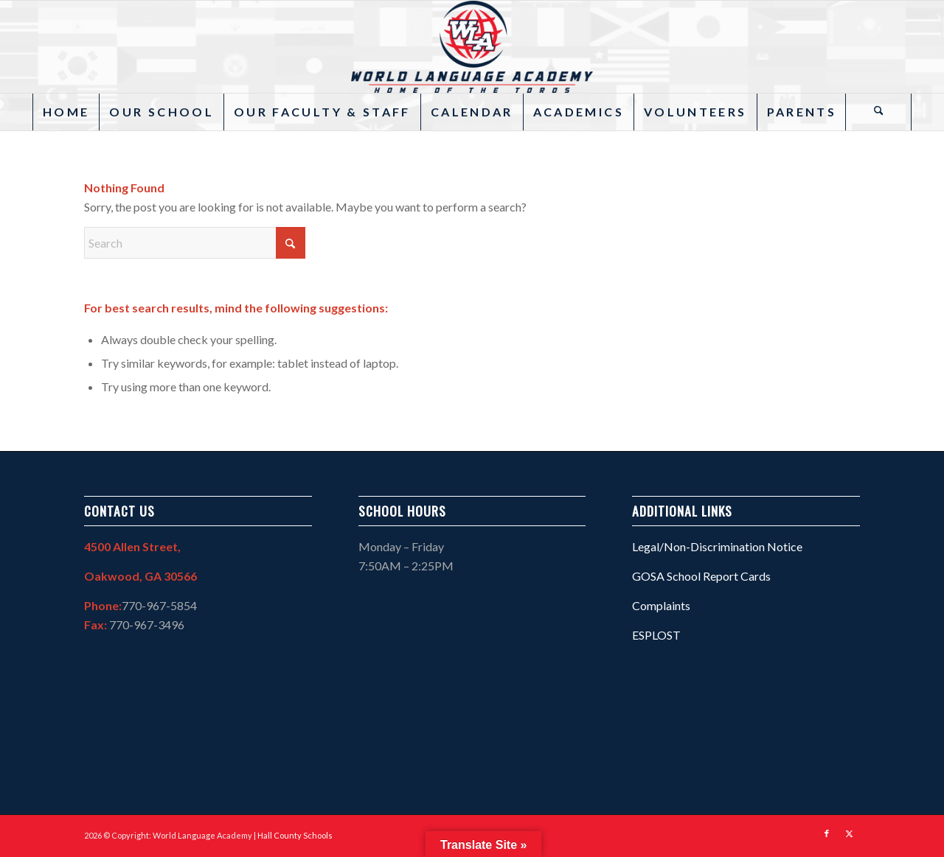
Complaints (661, 605)
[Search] (878, 112)
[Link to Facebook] (827, 833)
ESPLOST (656, 635)
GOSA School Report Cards (701, 576)
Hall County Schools (295, 835)
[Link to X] (849, 833)
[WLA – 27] (472, 47)
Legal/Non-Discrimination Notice (717, 546)
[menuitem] (65, 112)
